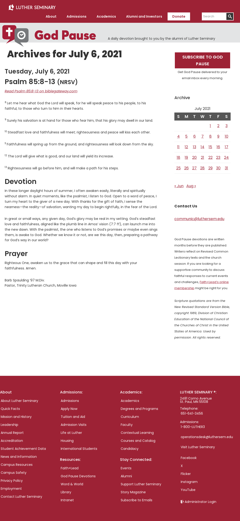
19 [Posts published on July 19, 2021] (186, 155)
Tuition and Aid (73, 414)
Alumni (126, 474)
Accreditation (12, 438)
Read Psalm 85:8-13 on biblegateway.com (38, 89)
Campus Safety (13, 470)
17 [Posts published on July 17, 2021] (226, 145)
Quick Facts (10, 406)
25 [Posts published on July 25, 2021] (178, 166)
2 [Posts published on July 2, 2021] (218, 124)
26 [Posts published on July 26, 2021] (186, 166)
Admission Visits (73, 422)
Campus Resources (17, 462)
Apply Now (69, 406)
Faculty (127, 422)
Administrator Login (200, 500)
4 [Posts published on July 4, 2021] (178, 134)
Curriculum (130, 414)
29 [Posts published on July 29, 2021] (210, 166)
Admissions (70, 399)
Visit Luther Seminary (198, 445)
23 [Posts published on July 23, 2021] (218, 155)
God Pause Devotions (78, 474)
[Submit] (230, 15)
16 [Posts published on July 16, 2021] (218, 145)
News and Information (19, 454)
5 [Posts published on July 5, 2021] (186, 134)
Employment (11, 486)
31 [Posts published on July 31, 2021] (226, 166)
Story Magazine (133, 490)
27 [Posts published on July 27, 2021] (194, 166)
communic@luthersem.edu (199, 217)
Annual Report (12, 430)
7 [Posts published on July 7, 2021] (202, 134)
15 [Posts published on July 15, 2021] (210, 145)
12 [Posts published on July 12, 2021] (186, 145)
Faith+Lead (70, 466)
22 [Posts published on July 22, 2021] (210, 155)
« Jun (179, 184)
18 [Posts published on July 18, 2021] (178, 155)
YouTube (188, 488)
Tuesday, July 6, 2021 (37, 69)
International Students (79, 446)
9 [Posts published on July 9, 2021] (218, 134)
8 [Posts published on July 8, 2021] (210, 134)
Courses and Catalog (138, 438)
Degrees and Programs (139, 406)
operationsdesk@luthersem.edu (207, 435)
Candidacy (130, 446)
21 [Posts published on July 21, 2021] (202, 155)
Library (66, 490)
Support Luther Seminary (141, 482)
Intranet (67, 498)
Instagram (189, 480)
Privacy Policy (12, 478)
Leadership (9, 422)
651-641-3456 (192, 411)
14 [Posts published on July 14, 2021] (202, 145)
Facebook (189, 456)
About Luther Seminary (19, 399)
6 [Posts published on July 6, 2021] (194, 134)
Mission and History (16, 414)
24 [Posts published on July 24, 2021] (226, 155)
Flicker (186, 472)
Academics (130, 399)
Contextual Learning (137, 430)
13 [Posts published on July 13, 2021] (194, 145)
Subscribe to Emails (136, 498)
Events (126, 466)
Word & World (72, 482)
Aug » (191, 184)
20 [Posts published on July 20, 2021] (194, 155)
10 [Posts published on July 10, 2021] (226, 134)
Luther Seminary (32, 6)
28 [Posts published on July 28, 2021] (202, 166)
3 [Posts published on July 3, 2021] (226, 124)
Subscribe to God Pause (202, 58)
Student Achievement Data (23, 446)
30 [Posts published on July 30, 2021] (218, 166)
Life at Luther (71, 430)
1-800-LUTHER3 (193, 425)
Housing (67, 438)
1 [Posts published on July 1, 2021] (210, 124)
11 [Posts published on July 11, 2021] (178, 145)
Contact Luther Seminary (21, 494)
